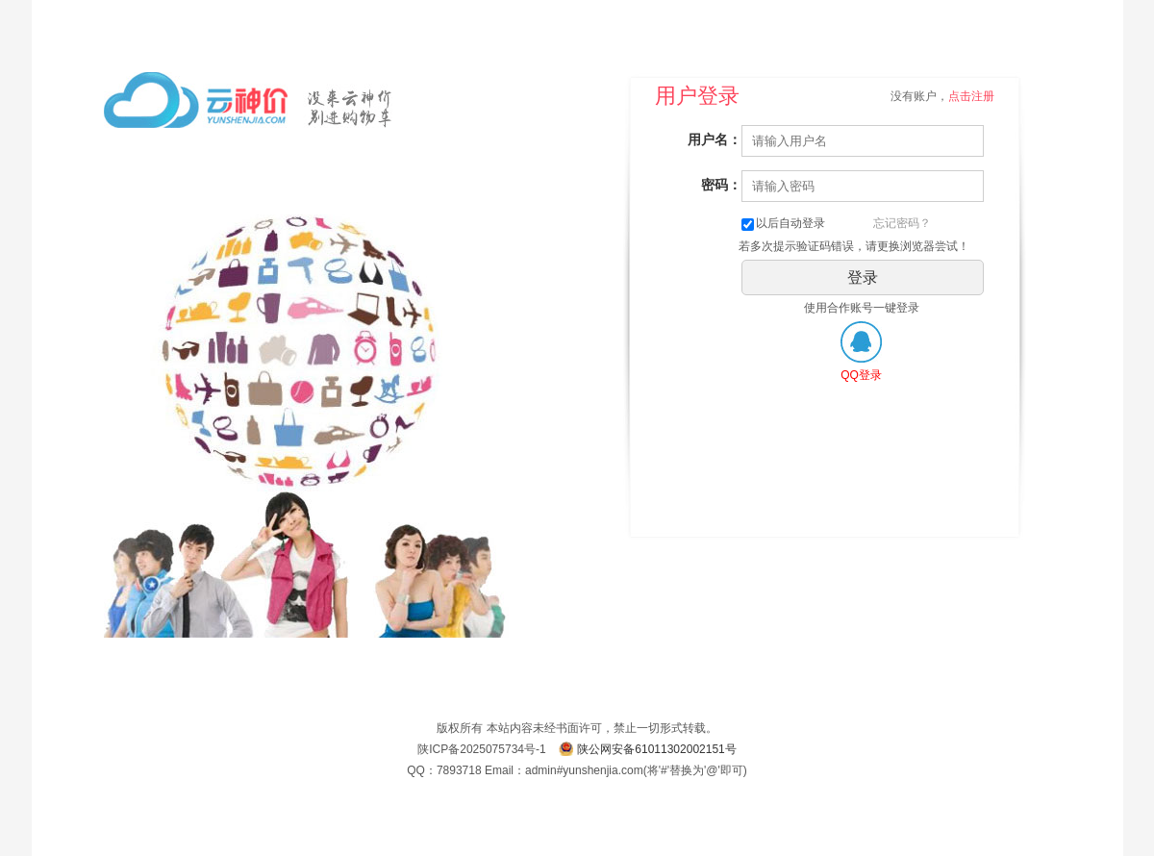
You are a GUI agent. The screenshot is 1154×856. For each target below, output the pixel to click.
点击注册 (971, 96)
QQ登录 (861, 375)
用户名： (714, 139)
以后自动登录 (783, 223)
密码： (721, 184)
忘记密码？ (902, 223)
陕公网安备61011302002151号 (656, 749)
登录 (862, 277)
